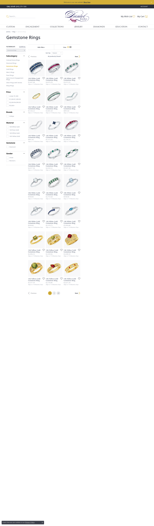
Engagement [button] (32, 26)
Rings (14, 31)
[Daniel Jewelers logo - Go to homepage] (77, 16)
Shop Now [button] (87, 2)
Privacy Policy (29, 522)
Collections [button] (57, 26)
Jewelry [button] (78, 26)
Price (8, 92)
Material (10, 123)
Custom (10, 26)
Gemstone (10, 143)
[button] (144, 6)
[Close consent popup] (42, 522)
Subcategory (11, 56)
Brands (9, 112)
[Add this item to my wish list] (65, 100)
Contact (143, 26)
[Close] (151, 2)
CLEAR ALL (22, 46)
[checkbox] (12, 96)
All (92, 459)
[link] (16, 6)
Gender (9, 153)
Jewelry (8, 31)
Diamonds (99, 26)
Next (144, 56)
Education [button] (121, 26)
